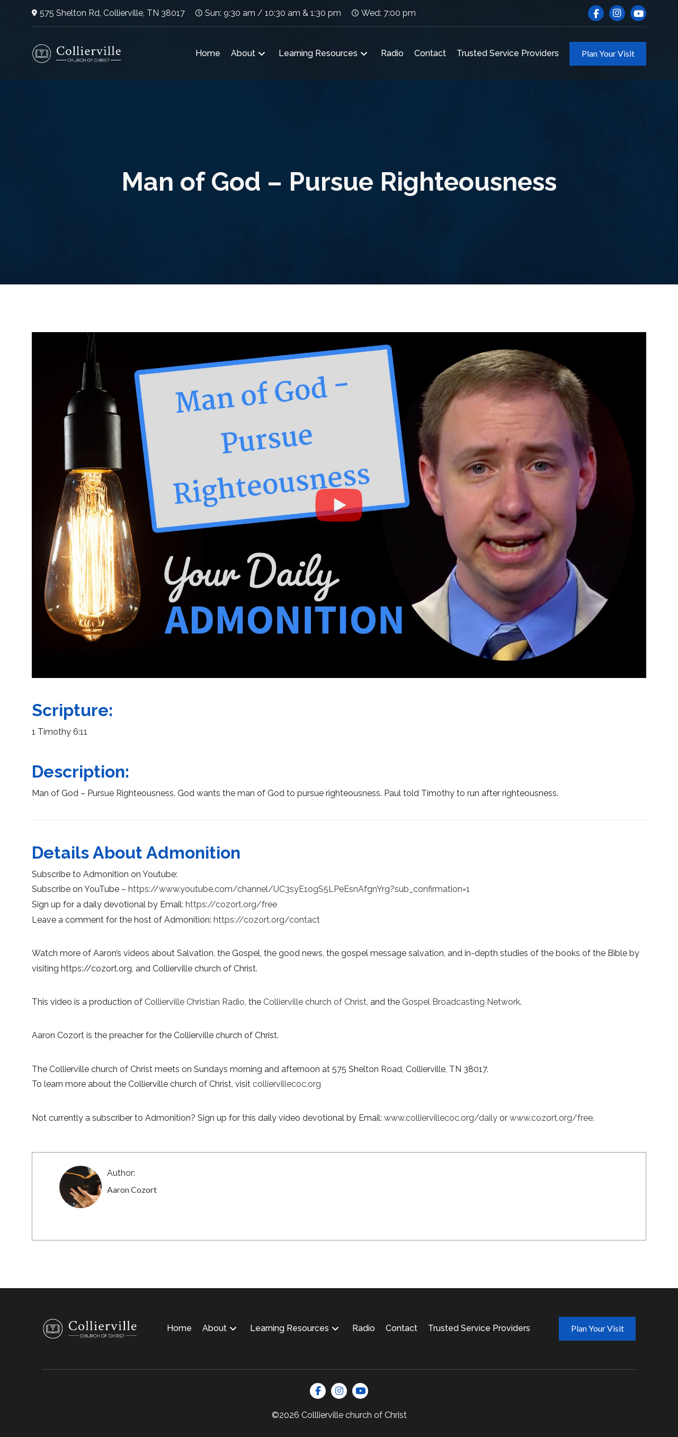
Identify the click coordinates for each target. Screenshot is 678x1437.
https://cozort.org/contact (266, 920)
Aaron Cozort (132, 1189)
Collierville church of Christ (315, 1002)
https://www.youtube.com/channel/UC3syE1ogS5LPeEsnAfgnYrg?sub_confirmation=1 (299, 889)
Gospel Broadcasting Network (461, 1002)
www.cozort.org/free (551, 1118)
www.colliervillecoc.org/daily (440, 1118)
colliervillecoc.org (287, 1084)
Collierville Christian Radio (195, 1002)
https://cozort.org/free (231, 904)
